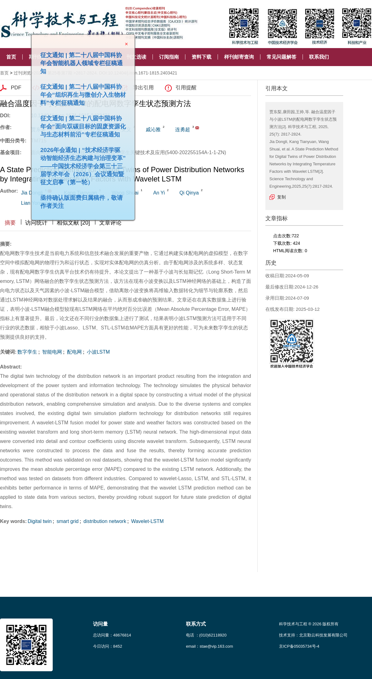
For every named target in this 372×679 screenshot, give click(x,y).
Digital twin (39, 521)
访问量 (100, 624)
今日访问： (107, 646)
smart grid (67, 521)
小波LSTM (97, 352)
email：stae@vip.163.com (209, 646)
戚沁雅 (153, 129)
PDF (16, 88)
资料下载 (201, 57)
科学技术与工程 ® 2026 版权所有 (309, 624)
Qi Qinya (189, 192)
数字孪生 (27, 352)
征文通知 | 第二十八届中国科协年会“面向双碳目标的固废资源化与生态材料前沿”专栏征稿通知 (80, 124)
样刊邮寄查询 (239, 57)
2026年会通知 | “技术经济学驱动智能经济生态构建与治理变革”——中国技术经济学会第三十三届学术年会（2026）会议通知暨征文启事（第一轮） (80, 163)
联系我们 (319, 57)
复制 (281, 196)
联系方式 (196, 624)
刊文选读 (136, 57)
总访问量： (112, 635)
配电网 (73, 352)
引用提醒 (186, 88)
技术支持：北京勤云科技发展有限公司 (313, 635)
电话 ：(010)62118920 (206, 635)
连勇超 (182, 129)
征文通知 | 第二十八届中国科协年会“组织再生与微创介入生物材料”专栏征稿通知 (80, 92)
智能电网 (51, 352)
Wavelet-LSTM (147, 521)
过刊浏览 (22, 72)
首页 (11, 57)
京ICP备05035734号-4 (299, 646)
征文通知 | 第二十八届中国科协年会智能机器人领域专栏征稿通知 (79, 60)
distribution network (104, 521)
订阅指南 (169, 57)
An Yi (159, 192)
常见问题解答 (281, 57)
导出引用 (143, 88)
